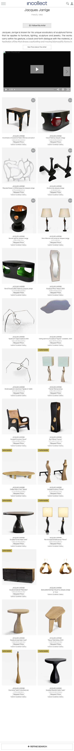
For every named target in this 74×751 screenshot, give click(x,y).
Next (66, 71)
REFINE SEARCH (37, 746)
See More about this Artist (37, 47)
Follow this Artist (37, 25)
